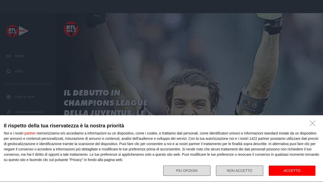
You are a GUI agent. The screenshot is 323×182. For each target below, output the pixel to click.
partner (30, 133)
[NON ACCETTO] (314, 125)
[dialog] (161, 149)
